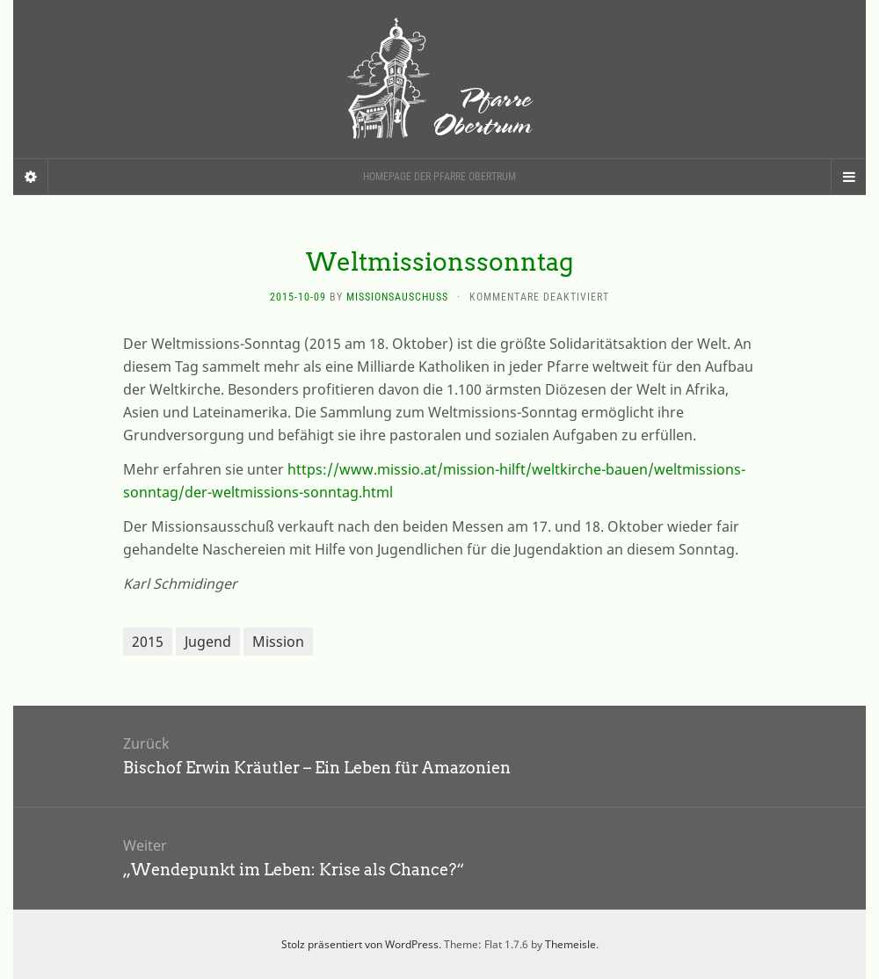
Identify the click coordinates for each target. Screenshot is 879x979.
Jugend (208, 641)
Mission (278, 641)
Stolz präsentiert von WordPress (360, 944)
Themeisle (570, 944)
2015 (147, 641)
